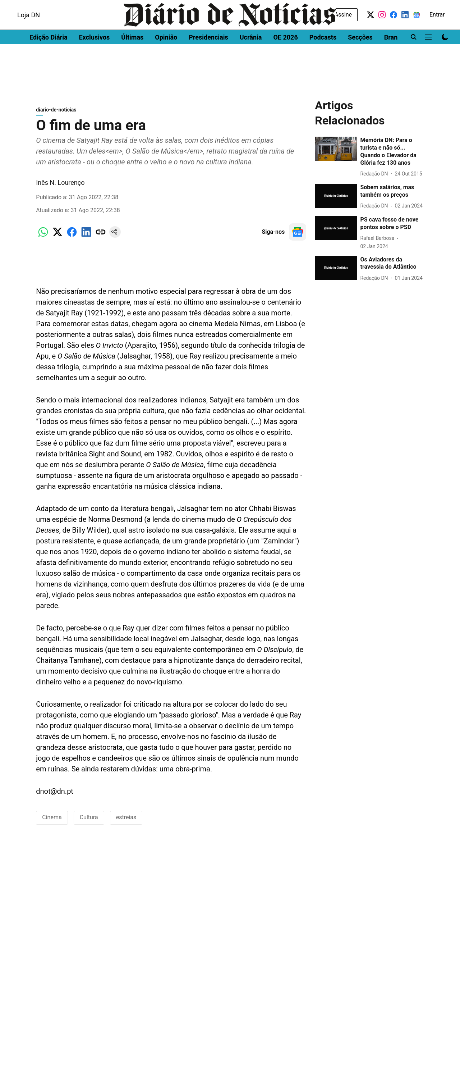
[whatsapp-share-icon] (43, 239)
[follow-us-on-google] (297, 235)
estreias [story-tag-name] (126, 820)
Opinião (166, 56)
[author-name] (375, 177)
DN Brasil (60, 6)
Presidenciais (208, 56)
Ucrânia (251, 56)
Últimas (132, 56)
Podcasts (322, 56)
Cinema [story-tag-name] (51, 820)
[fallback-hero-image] (336, 152)
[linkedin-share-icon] (86, 239)
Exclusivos (94, 56)
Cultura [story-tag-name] (89, 820)
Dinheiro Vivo (26, 6)
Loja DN (28, 33)
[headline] (392, 155)
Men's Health (94, 6)
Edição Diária (48, 56)
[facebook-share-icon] (72, 239)
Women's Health (137, 6)
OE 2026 (285, 56)
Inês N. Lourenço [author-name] (60, 186)
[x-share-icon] (57, 239)
